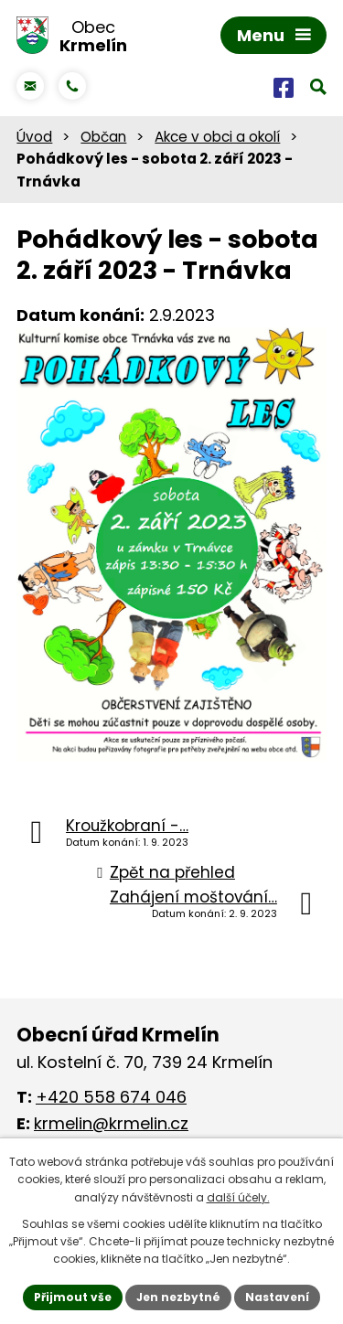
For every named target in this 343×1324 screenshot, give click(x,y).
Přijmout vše (73, 1297)
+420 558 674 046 (111, 1096)
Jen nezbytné (178, 1297)
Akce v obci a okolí (217, 136)
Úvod (34, 136)
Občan (103, 136)
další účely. (238, 1197)
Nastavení (277, 1297)
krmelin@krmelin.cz (111, 1123)
